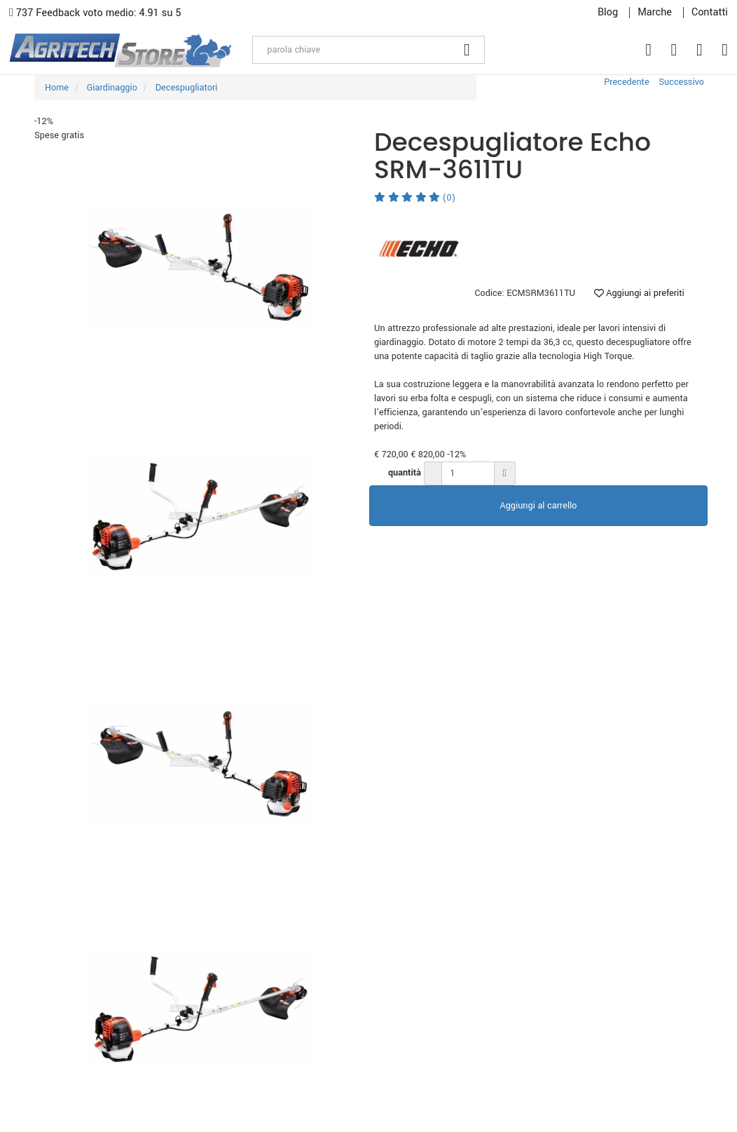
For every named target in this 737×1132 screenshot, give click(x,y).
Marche (655, 12)
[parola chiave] (351, 50)
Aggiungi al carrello (538, 505)
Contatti (709, 12)
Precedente (626, 82)
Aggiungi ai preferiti (639, 293)
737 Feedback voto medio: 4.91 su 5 (95, 13)
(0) (414, 197)
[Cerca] (467, 50)
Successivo (681, 82)
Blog (608, 12)
